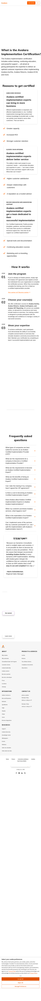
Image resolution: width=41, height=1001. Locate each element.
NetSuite (4, 701)
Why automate (5, 658)
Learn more (8, 636)
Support (4, 728)
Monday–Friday (25, 704)
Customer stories (6, 664)
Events (3, 741)
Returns (23, 658)
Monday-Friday (25, 697)
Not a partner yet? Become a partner (18, 292)
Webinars (4, 744)
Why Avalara (5, 655)
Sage (3, 707)
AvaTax (23, 655)
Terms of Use (12, 971)
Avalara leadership (6, 668)
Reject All (20, 982)
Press (3, 680)
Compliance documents (27, 664)
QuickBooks (5, 704)
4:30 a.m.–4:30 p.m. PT (27, 706)
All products (24, 668)
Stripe (3, 714)
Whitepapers (5, 738)
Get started (31, 3)
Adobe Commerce (6, 695)
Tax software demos (26, 661)
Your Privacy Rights (21, 761)
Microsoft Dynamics (6, 698)
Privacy (13, 759)
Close (21, 975)
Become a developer (7, 677)
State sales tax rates (7, 751)
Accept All (20, 979)
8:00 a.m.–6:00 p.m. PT (27, 700)
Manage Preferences (20, 986)
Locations (4, 683)
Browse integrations (7, 720)
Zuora (3, 717)
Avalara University (6, 732)
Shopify (4, 711)
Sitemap (4, 686)
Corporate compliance (23, 759)
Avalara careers (5, 671)
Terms (7, 759)
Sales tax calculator (6, 747)
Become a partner (6, 674)
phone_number (25, 695)
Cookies (33, 759)
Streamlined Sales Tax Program (9, 661)
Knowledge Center (6, 735)
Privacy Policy (33, 973)
